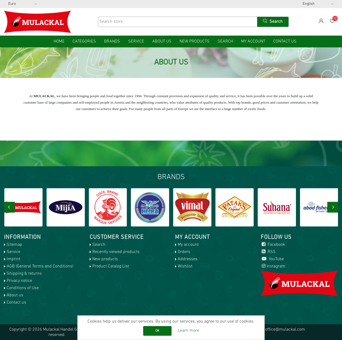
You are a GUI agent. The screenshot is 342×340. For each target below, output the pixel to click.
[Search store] (177, 22)
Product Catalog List (110, 266)
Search (225, 41)
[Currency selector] (22, 4)
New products (195, 41)
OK (157, 331)
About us (162, 41)
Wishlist (185, 266)
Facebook (273, 245)
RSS (268, 252)
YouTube (272, 259)
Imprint (13, 259)
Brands (112, 41)
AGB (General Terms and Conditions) (40, 266)
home (59, 41)
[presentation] (9, 207)
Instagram (273, 266)
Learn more (188, 330)
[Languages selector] (318, 4)
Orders (184, 252)
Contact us (285, 41)
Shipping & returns (24, 273)
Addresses (187, 259)
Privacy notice (19, 281)
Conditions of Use (23, 288)
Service (136, 41)
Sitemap (14, 245)
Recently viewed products (116, 252)
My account (253, 41)
